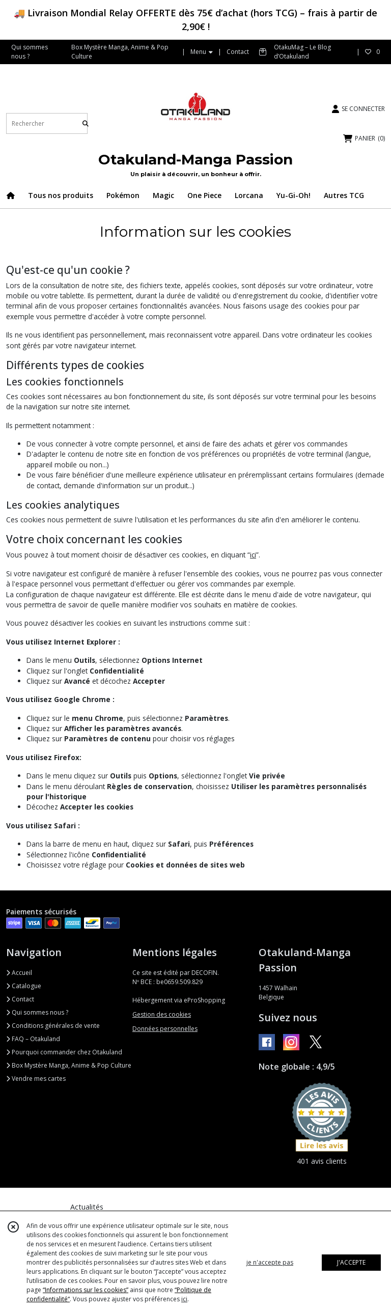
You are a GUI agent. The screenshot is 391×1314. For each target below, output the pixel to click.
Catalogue (23, 986)
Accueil (19, 972)
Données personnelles (165, 1028)
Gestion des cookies (161, 1014)
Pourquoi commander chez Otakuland (64, 1052)
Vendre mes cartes (36, 1078)
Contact (238, 51)
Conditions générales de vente (53, 1025)
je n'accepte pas (269, 1262)
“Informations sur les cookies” (85, 1289)
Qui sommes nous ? (37, 1012)
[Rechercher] (85, 123)
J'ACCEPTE (351, 1262)
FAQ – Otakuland (33, 1039)
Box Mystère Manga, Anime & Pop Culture (68, 1065)
